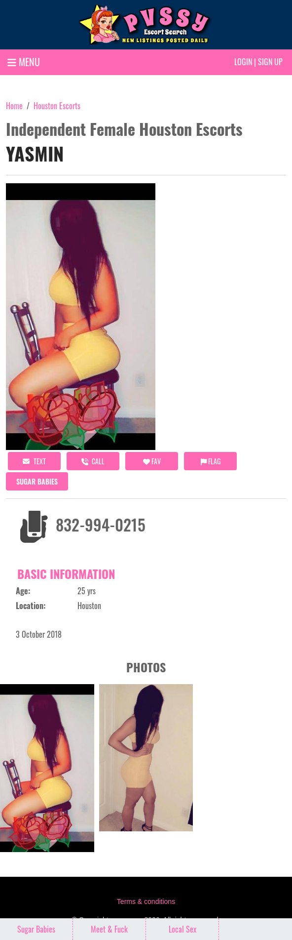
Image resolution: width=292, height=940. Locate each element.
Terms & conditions (146, 901)
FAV (152, 461)
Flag (210, 461)
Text (34, 461)
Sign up (270, 62)
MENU (23, 61)
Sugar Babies (37, 481)
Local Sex (182, 929)
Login (243, 62)
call (93, 461)
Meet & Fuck (109, 929)
